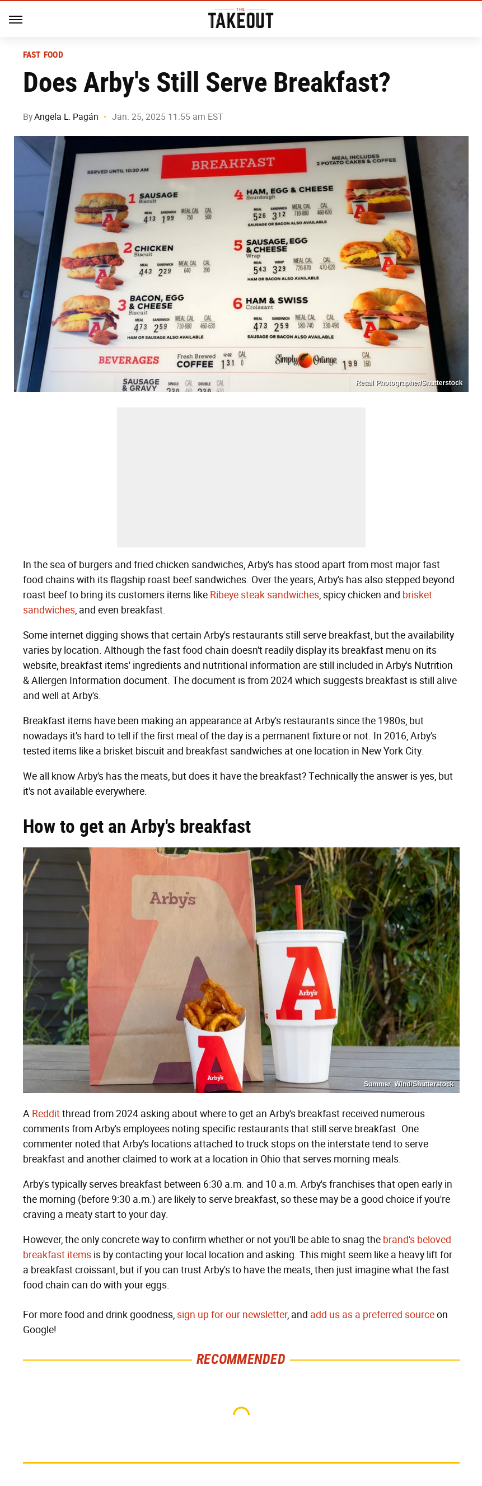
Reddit (46, 1114)
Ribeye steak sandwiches (264, 595)
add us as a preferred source (372, 1315)
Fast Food (43, 54)
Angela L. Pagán (66, 116)
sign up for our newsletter (232, 1315)
